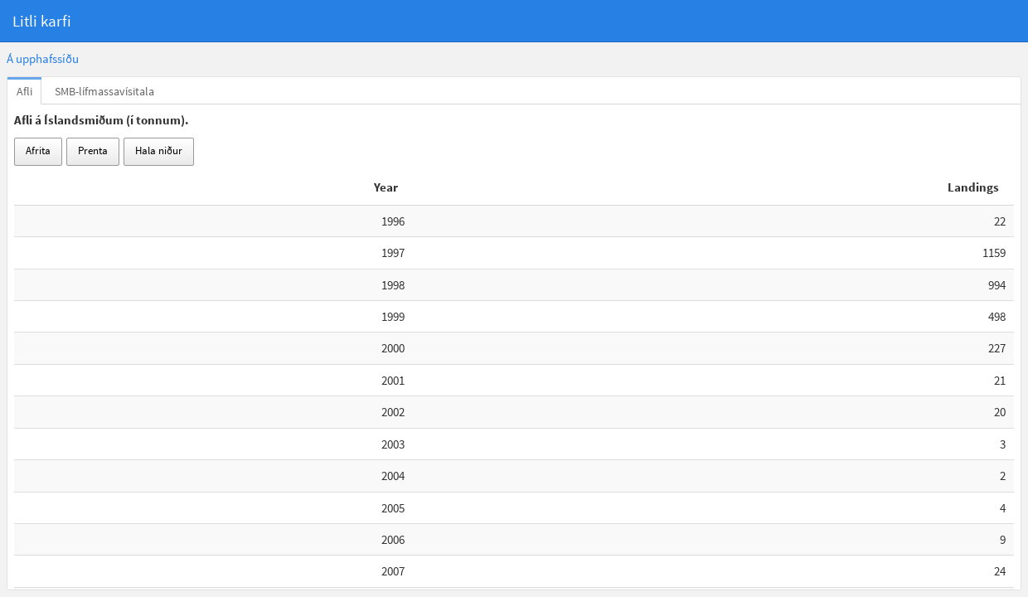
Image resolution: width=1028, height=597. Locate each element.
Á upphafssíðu (43, 58)
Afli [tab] (24, 91)
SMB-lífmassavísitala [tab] (104, 91)
